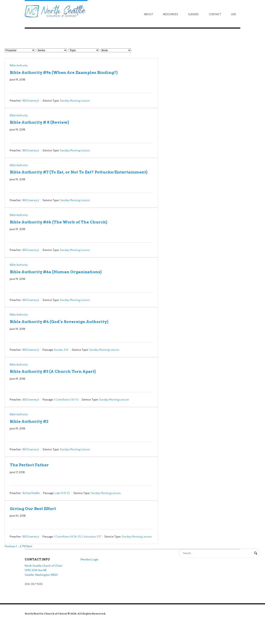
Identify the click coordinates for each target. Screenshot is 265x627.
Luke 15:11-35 (62, 493)
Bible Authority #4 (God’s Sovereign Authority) (59, 321)
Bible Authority (19, 65)
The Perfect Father (29, 464)
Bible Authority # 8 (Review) (39, 122)
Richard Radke (31, 493)
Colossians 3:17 (91, 537)
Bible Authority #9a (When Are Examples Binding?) (64, 72)
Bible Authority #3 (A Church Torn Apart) (53, 371)
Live (233, 14)
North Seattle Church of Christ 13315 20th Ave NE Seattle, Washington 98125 (43, 570)
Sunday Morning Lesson (75, 100)
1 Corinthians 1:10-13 (66, 399)
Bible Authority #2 (29, 421)
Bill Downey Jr (30, 100)
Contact (215, 14)
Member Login (89, 559)
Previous (10, 546)
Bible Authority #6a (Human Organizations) (56, 271)
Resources (170, 14)
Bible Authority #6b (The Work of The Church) (58, 222)
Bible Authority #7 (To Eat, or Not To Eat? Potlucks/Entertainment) (78, 172)
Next (29, 546)
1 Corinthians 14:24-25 (67, 537)
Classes (193, 14)
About (148, 14)
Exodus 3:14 (61, 350)
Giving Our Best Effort (33, 508)
